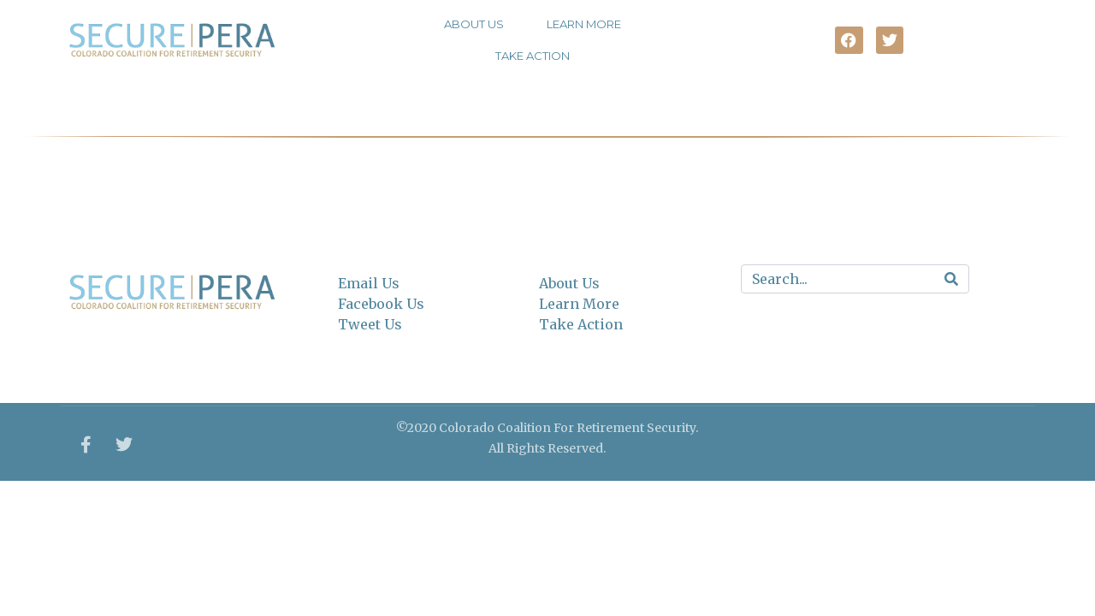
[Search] (951, 279)
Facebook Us (381, 303)
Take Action (532, 55)
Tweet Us (370, 324)
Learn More (584, 24)
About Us (474, 24)
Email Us (369, 283)
